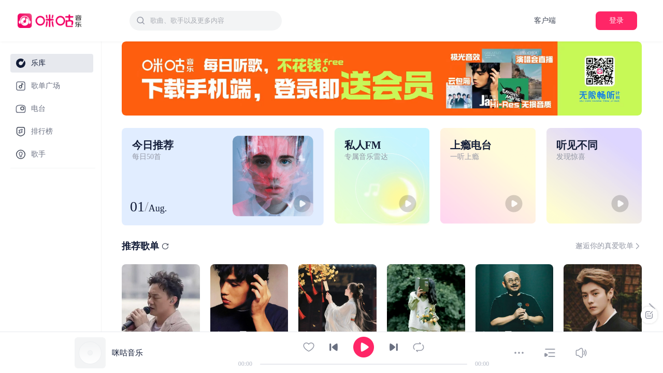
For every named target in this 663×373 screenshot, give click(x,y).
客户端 (545, 20)
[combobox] (205, 21)
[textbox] (213, 20)
